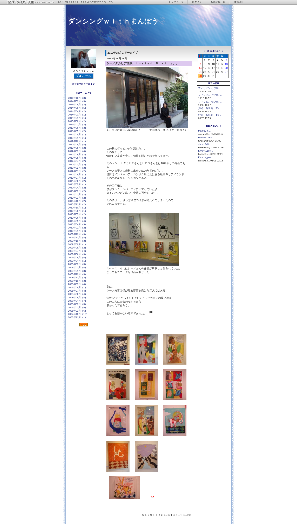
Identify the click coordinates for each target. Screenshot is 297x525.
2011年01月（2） (77, 198)
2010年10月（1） (77, 207)
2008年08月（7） (77, 287)
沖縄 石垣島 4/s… (209, 115)
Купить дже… (205, 150)
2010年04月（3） (77, 224)
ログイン (197, 2)
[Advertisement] (213, 191)
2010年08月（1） (77, 211)
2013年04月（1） (77, 134)
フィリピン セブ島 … (210, 88)
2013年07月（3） (77, 124)
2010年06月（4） (77, 218)
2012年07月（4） (77, 151)
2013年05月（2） (77, 131)
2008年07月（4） (77, 291)
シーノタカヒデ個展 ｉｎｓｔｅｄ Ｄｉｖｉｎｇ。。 (142, 63)
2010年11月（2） (77, 204)
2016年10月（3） (77, 98)
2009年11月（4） (77, 237)
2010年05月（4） (77, 221)
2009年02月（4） (77, 267)
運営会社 (239, 2)
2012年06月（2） (77, 154)
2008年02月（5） (77, 307)
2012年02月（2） (77, 168)
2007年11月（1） (77, 317)
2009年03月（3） (77, 264)
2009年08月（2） (77, 247)
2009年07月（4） (77, 251)
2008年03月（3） (77, 304)
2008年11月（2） (77, 277)
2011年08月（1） (77, 174)
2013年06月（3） (77, 128)
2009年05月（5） (77, 257)
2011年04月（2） (77, 187)
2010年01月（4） (77, 231)
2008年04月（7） (77, 301)
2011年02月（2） (77, 194)
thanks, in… (204, 130)
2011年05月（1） (77, 184)
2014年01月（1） (77, 118)
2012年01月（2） (77, 171)
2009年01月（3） (77, 271)
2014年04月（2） (77, 111)
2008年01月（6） (77, 311)
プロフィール (83, 75)
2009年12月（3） (77, 234)
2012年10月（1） (77, 141)
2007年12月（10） (78, 314)
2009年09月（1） (77, 244)
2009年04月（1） (77, 261)
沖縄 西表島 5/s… (209, 108)
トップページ (176, 2)
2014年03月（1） (77, 114)
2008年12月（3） (77, 274)
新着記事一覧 (218, 2)
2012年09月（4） (77, 144)
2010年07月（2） (77, 214)
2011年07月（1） (77, 178)
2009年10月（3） (77, 241)
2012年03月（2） (77, 164)
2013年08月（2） (77, 121)
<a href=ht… (204, 144)
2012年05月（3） (77, 158)
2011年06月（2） (77, 181)
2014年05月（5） (77, 108)
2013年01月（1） (77, 138)
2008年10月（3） (77, 281)
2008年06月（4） (77, 294)
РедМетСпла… (206, 137)
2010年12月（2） (77, 201)
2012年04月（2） (77, 161)
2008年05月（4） (77, 297)
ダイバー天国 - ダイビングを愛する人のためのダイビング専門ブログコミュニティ (63, 2)
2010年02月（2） (77, 227)
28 (200, 76)
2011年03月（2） (77, 191)
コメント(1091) (182, 514)
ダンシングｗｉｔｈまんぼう (113, 21)
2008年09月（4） (77, 284)
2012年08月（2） (77, 148)
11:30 (167, 514)
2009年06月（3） (77, 254)
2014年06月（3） (77, 104)
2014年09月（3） (77, 101)
